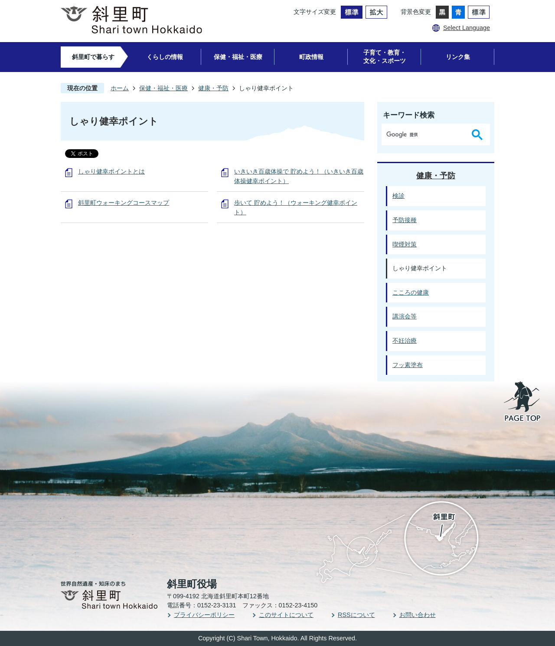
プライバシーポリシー (204, 614)
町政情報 (311, 56)
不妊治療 (404, 340)
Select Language (466, 27)
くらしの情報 (165, 56)
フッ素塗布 (407, 364)
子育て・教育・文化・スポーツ (384, 56)
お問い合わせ (417, 614)
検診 (398, 195)
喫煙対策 (404, 244)
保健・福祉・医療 (238, 56)
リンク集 (458, 56)
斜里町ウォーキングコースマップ (123, 202)
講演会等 (404, 316)
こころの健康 (410, 292)
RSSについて (356, 614)
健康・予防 (213, 88)
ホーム (120, 88)
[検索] (425, 134)
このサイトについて (286, 614)
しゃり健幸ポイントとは (111, 171)
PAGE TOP (523, 402)
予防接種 (404, 219)
